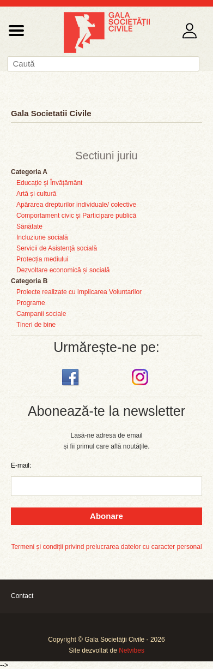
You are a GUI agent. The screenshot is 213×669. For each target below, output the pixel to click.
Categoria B (29, 281)
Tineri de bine (36, 324)
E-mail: (21, 465)
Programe (30, 303)
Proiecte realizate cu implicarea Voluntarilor (79, 292)
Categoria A (29, 172)
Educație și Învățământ (49, 183)
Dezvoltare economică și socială (62, 270)
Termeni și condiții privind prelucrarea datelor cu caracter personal (106, 547)
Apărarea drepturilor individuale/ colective (76, 204)
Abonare (106, 516)
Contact (22, 596)
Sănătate (29, 226)
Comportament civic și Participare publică (76, 215)
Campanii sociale (41, 314)
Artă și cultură (36, 194)
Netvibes (131, 650)
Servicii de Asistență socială (56, 248)
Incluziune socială (42, 237)
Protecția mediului (42, 259)
